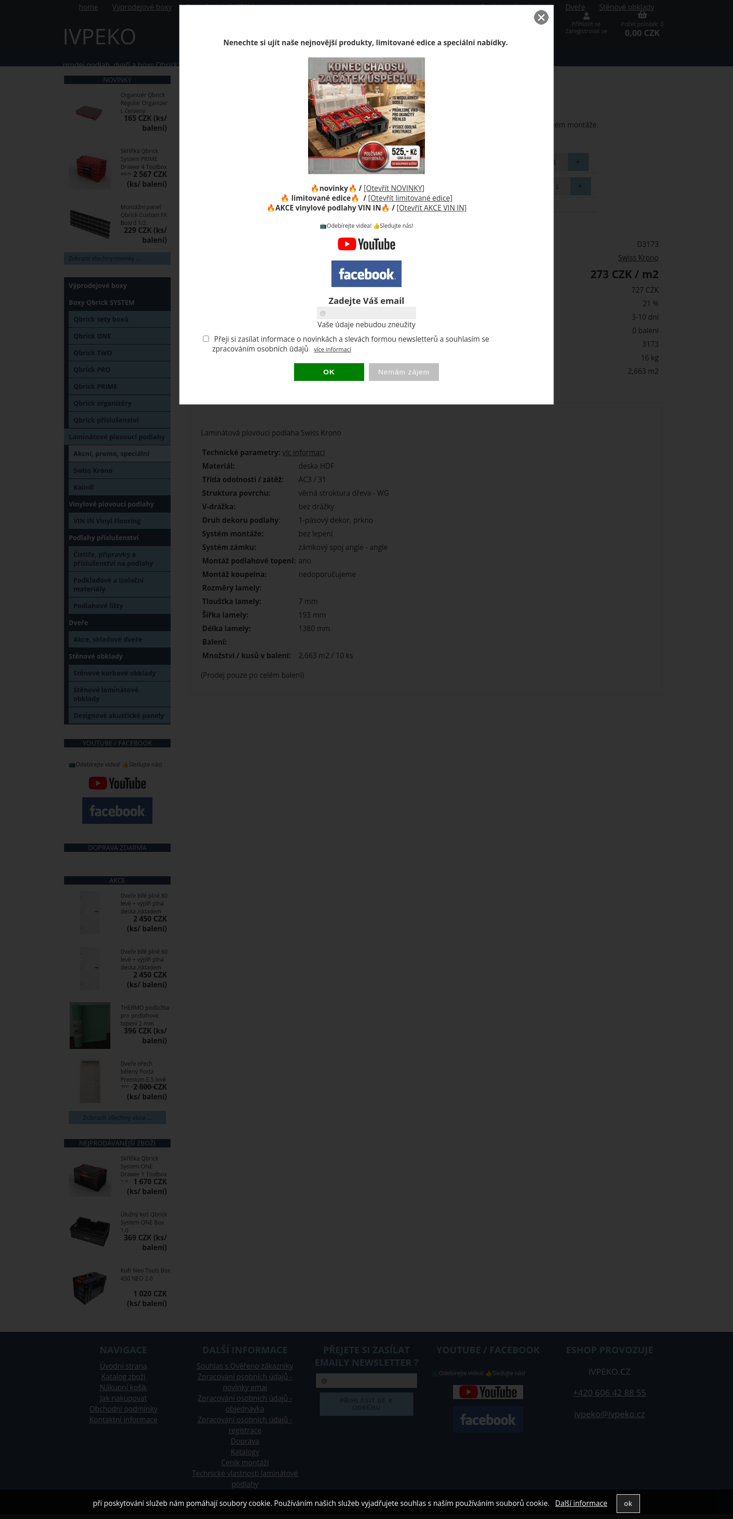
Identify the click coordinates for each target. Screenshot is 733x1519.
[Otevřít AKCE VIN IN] (432, 208)
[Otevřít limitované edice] (410, 198)
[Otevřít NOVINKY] (394, 188)
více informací (332, 349)
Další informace (581, 1503)
